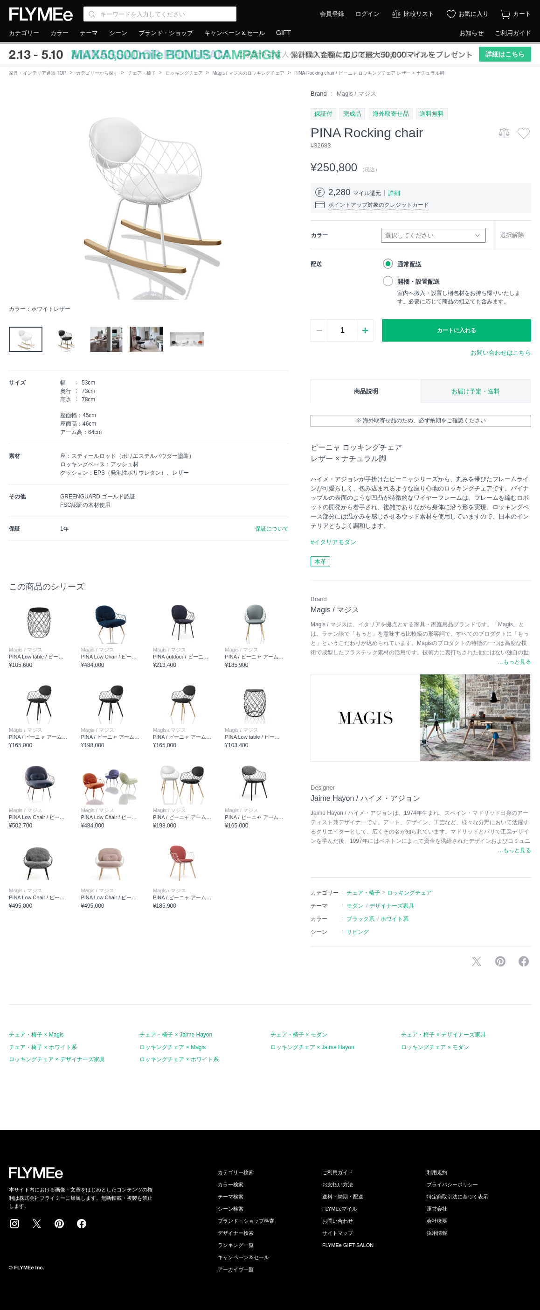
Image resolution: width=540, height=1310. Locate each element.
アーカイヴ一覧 (236, 1269)
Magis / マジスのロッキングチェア (248, 73)
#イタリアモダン (333, 542)
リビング (357, 932)
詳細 (394, 192)
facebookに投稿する (523, 961)
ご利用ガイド (513, 32)
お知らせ (471, 32)
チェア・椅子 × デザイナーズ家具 (443, 1034)
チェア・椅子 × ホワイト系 (43, 1047)
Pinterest (59, 1223)
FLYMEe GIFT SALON (348, 1245)
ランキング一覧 (236, 1245)
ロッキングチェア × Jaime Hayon (312, 1047)
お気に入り (473, 13)
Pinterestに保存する (500, 961)
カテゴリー (24, 32)
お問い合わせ (337, 1221)
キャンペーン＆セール (234, 32)
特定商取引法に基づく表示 (457, 1196)
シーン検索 (230, 1209)
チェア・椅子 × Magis (36, 1034)
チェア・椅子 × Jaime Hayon (175, 1034)
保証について (272, 528)
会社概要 (437, 1221)
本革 (320, 561)
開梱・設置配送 (418, 281)
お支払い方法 (337, 1184)
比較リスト (419, 13)
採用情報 (437, 1233)
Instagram (14, 1223)
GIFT (283, 32)
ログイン (367, 13)
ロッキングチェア (184, 73)
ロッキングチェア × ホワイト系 (179, 1059)
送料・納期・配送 (342, 1196)
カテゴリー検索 (236, 1172)
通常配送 (409, 264)
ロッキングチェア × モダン (435, 1047)
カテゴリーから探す (97, 73)
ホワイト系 (394, 919)
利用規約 (437, 1172)
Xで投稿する (476, 961)
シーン (118, 32)
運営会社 (437, 1209)
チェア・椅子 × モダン (298, 1034)
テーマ (89, 32)
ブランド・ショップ (165, 32)
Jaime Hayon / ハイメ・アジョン (365, 798)
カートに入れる (456, 330)
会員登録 (332, 13)
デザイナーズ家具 (391, 906)
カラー (59, 32)
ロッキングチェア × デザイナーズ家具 (57, 1059)
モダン (354, 906)
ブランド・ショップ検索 (246, 1221)
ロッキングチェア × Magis (172, 1047)
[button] (16, 195)
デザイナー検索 (236, 1233)
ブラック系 (360, 919)
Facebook (81, 1223)
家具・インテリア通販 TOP (37, 73)
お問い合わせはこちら (501, 353)
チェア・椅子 (142, 73)
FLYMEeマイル (339, 1209)
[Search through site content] (159, 14)
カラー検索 (230, 1184)
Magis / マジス (356, 93)
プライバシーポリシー (452, 1184)
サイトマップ (337, 1233)
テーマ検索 (230, 1196)
